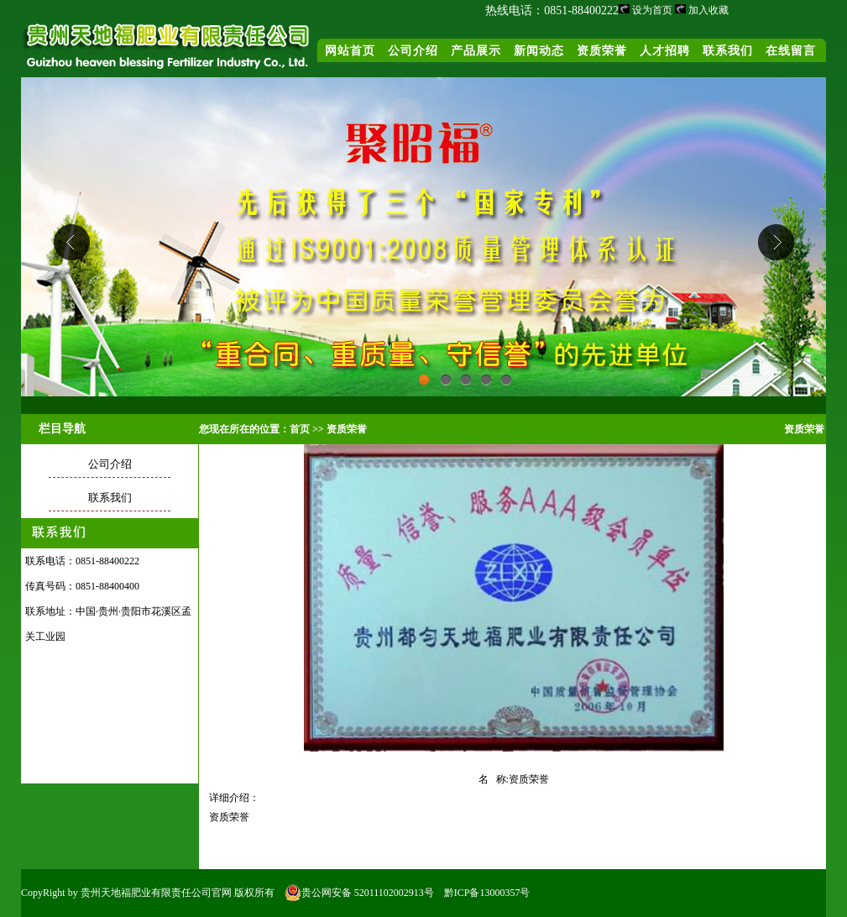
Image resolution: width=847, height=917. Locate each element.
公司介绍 (413, 51)
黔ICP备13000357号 (487, 893)
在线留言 (791, 51)
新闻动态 (539, 51)
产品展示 (476, 51)
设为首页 (652, 10)
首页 (300, 429)
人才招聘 (665, 51)
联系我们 (728, 51)
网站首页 (350, 51)
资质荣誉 (602, 51)
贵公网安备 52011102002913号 (359, 892)
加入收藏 (708, 10)
